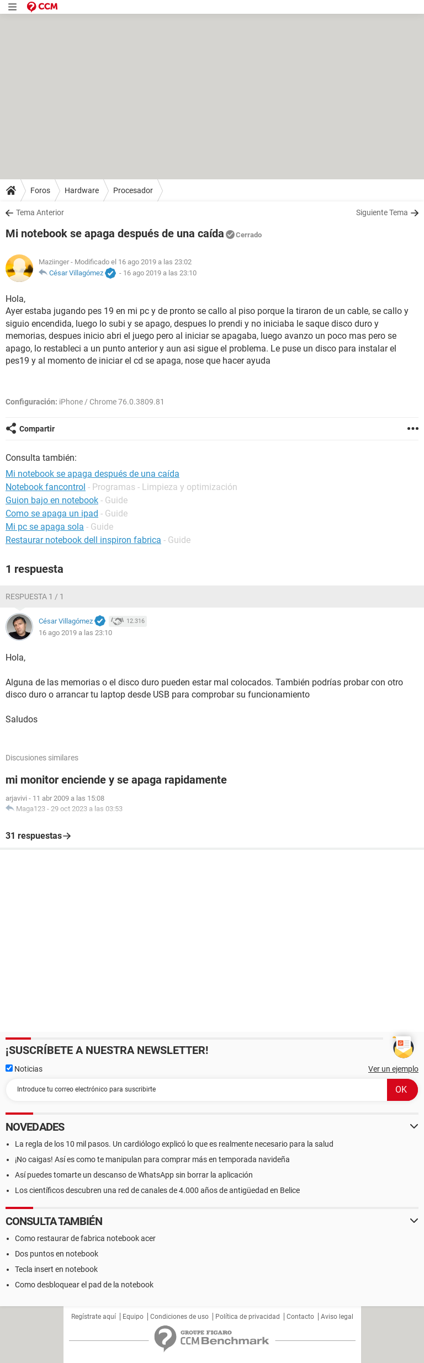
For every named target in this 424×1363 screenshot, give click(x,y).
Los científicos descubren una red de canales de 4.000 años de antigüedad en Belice (157, 1190)
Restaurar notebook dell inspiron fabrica (83, 540)
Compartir (37, 428)
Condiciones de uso (179, 1317)
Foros (40, 190)
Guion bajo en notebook (52, 500)
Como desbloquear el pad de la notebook (84, 1284)
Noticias (24, 1068)
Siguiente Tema (382, 212)
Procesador (133, 190)
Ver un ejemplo (393, 1068)
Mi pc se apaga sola (45, 526)
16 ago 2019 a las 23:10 (160, 273)
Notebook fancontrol (46, 487)
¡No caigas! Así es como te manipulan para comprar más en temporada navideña (152, 1159)
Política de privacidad (247, 1317)
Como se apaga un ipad (52, 513)
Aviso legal (337, 1317)
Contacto (300, 1317)
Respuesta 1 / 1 (35, 596)
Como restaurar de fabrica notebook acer (85, 1238)
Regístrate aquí (93, 1317)
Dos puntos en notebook (56, 1253)
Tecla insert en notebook (56, 1269)
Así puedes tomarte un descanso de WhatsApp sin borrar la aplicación (134, 1174)
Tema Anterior (40, 212)
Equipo (133, 1317)
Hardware (82, 190)
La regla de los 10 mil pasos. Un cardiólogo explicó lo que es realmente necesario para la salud (174, 1144)
